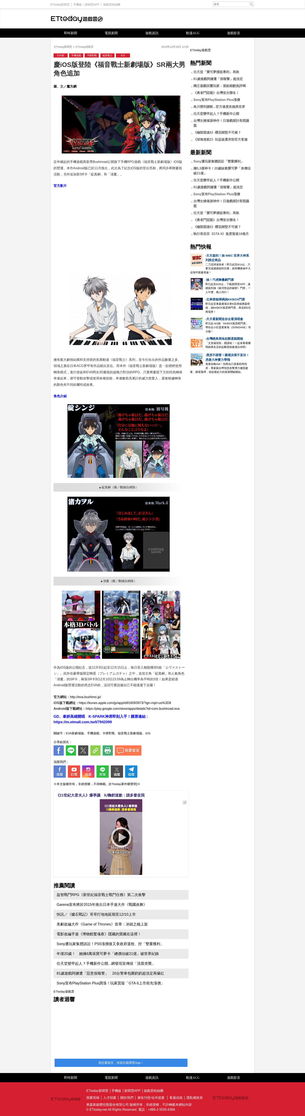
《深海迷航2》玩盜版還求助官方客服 (220, 139)
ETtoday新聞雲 (60, 3)
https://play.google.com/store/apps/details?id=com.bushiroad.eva (132, 708)
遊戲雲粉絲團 (111, 3)
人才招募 (109, 1097)
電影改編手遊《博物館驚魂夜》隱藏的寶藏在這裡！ (99, 934)
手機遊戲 (76, 55)
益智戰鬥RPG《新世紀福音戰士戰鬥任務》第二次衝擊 (101, 895)
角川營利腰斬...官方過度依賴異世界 (219, 106)
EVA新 (60, 55)
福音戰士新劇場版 (130, 733)
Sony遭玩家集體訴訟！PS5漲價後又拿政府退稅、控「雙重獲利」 (110, 944)
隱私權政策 (194, 1097)
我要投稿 (92, 1097)
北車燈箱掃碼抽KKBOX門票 (225, 299)
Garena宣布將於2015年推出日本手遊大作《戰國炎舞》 (102, 905)
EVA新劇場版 (75, 733)
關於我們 (126, 1097)
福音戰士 (107, 55)
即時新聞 (70, 33)
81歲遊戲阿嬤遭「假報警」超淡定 (218, 79)
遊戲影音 (233, 33)
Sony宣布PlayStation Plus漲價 (216, 100)
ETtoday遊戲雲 (76, 18)
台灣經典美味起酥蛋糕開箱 (224, 338)
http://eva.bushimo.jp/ (85, 697)
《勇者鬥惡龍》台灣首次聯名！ (216, 93)
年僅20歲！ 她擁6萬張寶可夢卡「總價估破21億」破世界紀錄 (108, 954)
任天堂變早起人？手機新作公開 (216, 113)
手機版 (77, 3)
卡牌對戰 (92, 55)
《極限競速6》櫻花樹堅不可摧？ (217, 132)
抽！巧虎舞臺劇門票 (220, 279)
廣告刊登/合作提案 (150, 1097)
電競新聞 (111, 33)
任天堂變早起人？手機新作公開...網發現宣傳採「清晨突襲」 (106, 963)
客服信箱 (176, 1097)
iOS (123, 55)
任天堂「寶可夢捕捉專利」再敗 (216, 72)
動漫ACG (193, 33)
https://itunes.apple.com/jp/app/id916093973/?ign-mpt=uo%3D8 (125, 703)
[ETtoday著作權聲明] (123, 784)
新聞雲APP (92, 3)
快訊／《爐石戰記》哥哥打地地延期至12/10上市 (96, 914)
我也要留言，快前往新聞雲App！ (121, 1062)
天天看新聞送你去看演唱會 (224, 319)
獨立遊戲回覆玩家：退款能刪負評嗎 (219, 86)
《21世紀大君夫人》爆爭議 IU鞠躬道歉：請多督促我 (100, 795)
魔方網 (71, 86)
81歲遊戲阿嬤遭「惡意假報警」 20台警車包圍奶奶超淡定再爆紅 (110, 973)
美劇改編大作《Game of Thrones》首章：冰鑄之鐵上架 (102, 924)
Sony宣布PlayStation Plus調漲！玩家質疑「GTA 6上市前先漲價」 (111, 983)
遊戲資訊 (151, 33)
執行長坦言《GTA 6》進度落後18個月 (221, 234)
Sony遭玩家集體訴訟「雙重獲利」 (218, 161)
